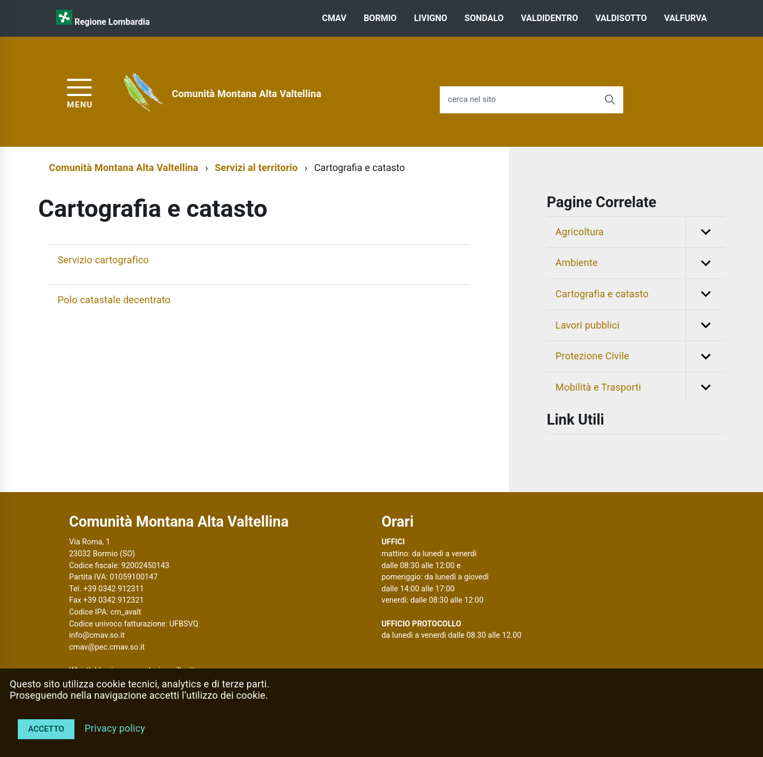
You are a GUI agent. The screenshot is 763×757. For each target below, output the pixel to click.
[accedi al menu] (80, 92)
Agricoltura (640, 232)
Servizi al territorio (256, 167)
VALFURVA (685, 18)
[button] (705, 232)
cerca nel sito (472, 99)
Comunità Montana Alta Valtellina (247, 93)
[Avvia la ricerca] (609, 99)
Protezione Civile (640, 356)
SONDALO (484, 18)
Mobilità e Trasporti (640, 387)
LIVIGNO (430, 18)
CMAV (334, 18)
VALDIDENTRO (549, 18)
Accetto (46, 729)
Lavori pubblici (640, 325)
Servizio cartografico (103, 259)
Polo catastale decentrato (114, 299)
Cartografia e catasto (640, 294)
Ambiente (640, 263)
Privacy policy (115, 728)
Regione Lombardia (112, 22)
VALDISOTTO (620, 18)
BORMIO (380, 18)
